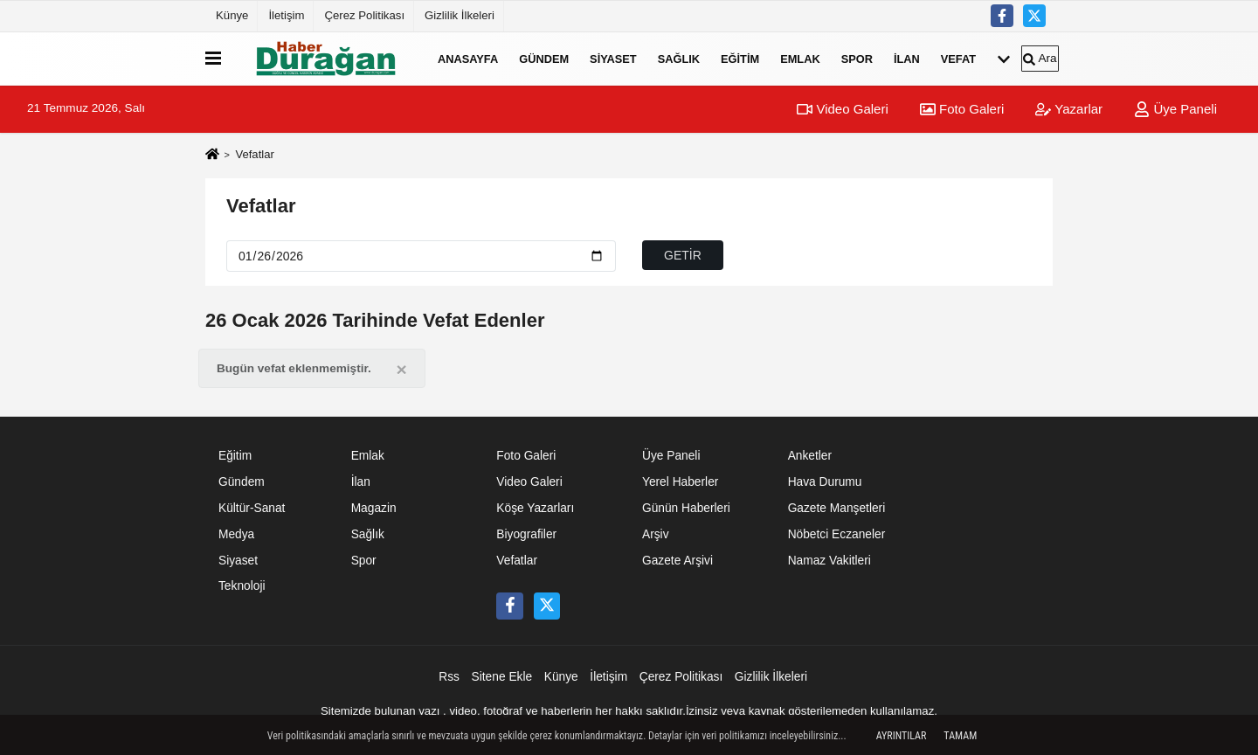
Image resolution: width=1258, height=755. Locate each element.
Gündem (544, 58)
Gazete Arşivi (677, 560)
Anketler (810, 455)
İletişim (286, 15)
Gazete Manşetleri (837, 508)
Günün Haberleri (686, 508)
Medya (236, 534)
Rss (449, 676)
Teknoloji (242, 585)
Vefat (958, 58)
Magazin (374, 508)
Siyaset (613, 58)
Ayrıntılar (901, 736)
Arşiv (655, 534)
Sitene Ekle (502, 676)
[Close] (402, 369)
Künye (232, 15)
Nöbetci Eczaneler (837, 534)
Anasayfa (468, 58)
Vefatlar (261, 206)
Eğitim (740, 58)
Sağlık (679, 58)
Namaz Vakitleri (829, 560)
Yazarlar (1068, 108)
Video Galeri (842, 108)
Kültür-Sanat (251, 508)
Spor (857, 58)
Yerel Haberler (680, 481)
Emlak (800, 58)
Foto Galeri (962, 108)
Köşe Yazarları (535, 508)
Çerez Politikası (364, 15)
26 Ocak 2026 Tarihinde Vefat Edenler (374, 320)
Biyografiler (526, 534)
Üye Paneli (1175, 108)
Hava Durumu (825, 481)
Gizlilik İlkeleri (459, 15)
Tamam (960, 736)
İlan (907, 58)
